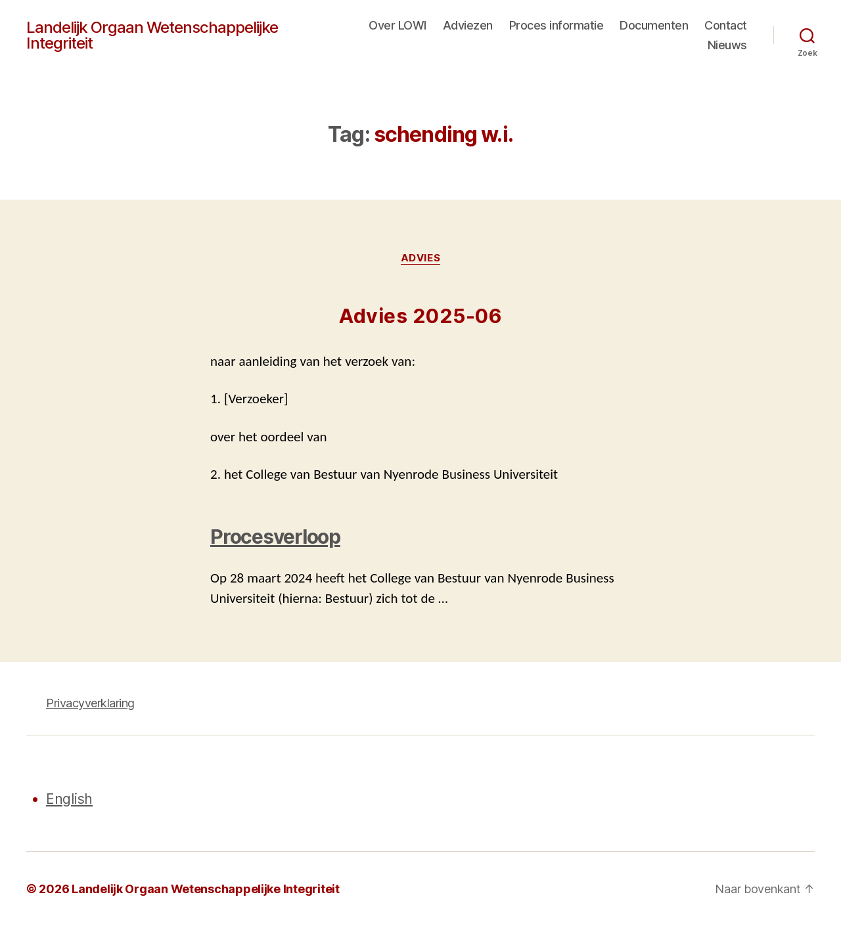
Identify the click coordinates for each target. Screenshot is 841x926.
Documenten (654, 25)
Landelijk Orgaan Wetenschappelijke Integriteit (152, 35)
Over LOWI (397, 25)
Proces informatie (556, 25)
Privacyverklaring (90, 703)
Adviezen (468, 25)
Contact (725, 25)
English (69, 799)
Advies (420, 258)
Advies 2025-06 (420, 316)
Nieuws (727, 45)
